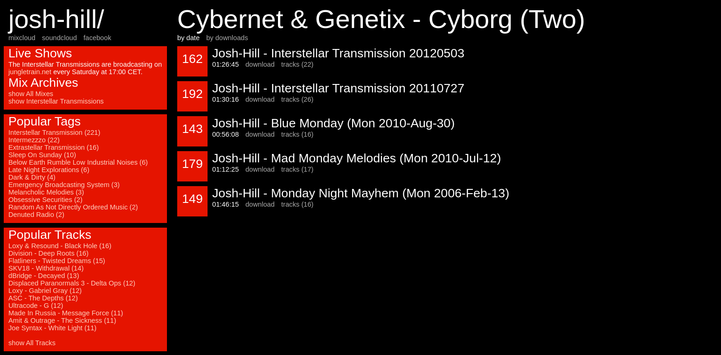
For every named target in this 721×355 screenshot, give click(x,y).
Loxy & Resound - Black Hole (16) (59, 246)
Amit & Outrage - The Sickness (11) (62, 320)
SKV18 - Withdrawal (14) (45, 268)
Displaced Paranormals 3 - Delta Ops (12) (71, 283)
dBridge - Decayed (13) (43, 275)
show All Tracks (31, 343)
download (260, 64)
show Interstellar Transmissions (56, 101)
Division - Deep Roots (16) (48, 253)
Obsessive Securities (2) (45, 199)
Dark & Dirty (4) (31, 177)
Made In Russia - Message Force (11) (65, 313)
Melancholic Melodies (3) (46, 192)
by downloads (227, 38)
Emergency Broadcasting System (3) (64, 184)
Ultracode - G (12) (35, 305)
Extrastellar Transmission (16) (53, 147)
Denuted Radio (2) (36, 214)
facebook (97, 38)
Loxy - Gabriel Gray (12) (45, 290)
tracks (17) (297, 169)
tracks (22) (297, 64)
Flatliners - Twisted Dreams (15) (56, 261)
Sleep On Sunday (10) (42, 155)
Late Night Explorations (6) (49, 170)
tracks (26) (297, 99)
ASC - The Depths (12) (43, 298)
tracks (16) (297, 134)
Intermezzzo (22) (34, 140)
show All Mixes (30, 93)
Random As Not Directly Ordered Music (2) (73, 207)
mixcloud (21, 38)
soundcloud (59, 38)
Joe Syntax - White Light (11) (52, 328)
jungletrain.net (29, 72)
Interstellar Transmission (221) (54, 132)
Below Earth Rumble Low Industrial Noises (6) (78, 162)
